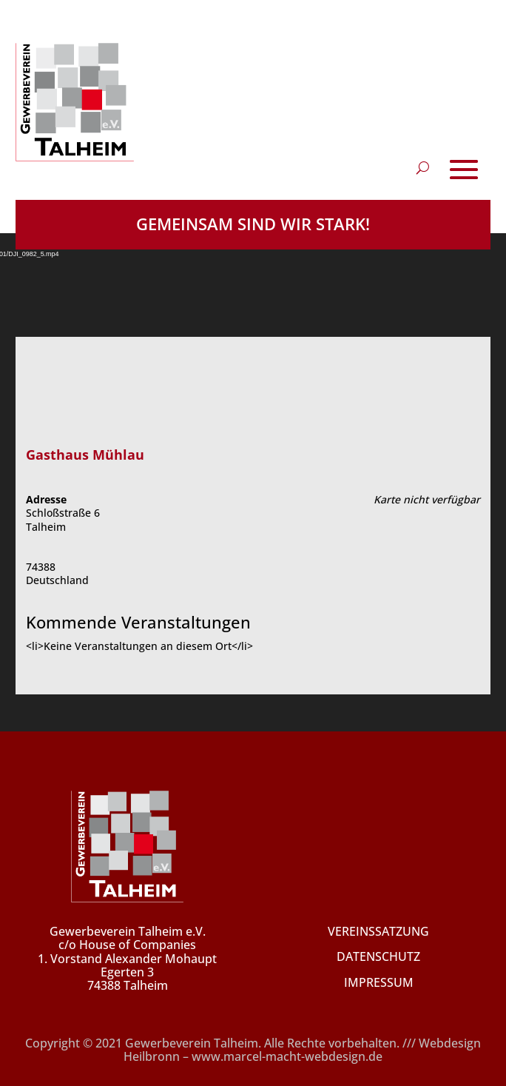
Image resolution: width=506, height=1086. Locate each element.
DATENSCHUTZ (378, 956)
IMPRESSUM (379, 982)
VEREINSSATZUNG (378, 931)
